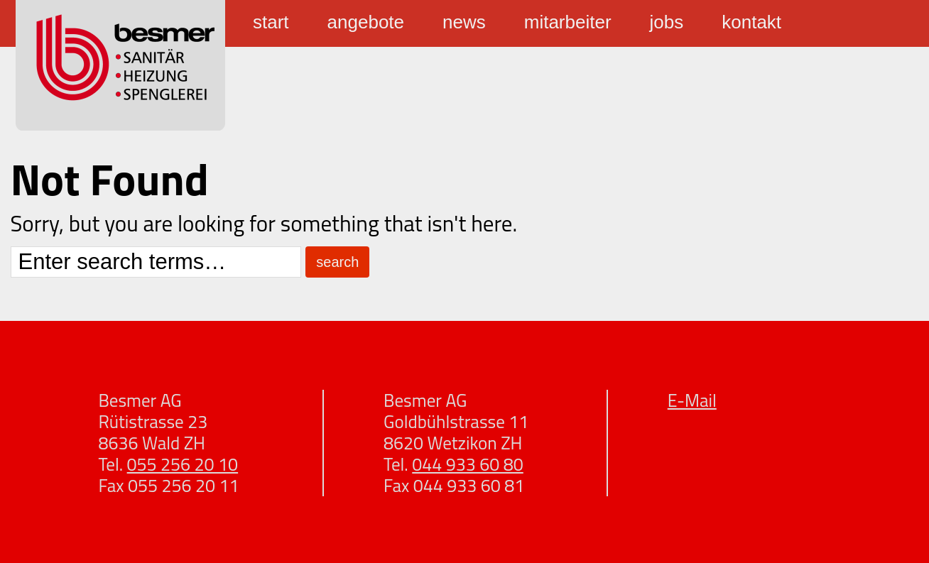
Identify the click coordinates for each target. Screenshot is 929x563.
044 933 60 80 (467, 464)
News (464, 22)
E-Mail (692, 400)
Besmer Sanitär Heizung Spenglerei (120, 65)
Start (271, 22)
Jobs (667, 22)
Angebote (365, 22)
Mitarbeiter (568, 22)
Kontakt (751, 22)
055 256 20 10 (183, 464)
